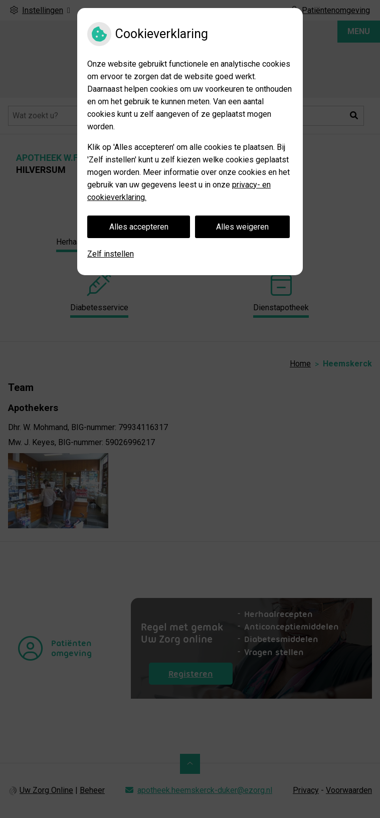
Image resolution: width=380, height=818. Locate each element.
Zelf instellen (110, 254)
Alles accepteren (138, 227)
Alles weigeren (242, 227)
